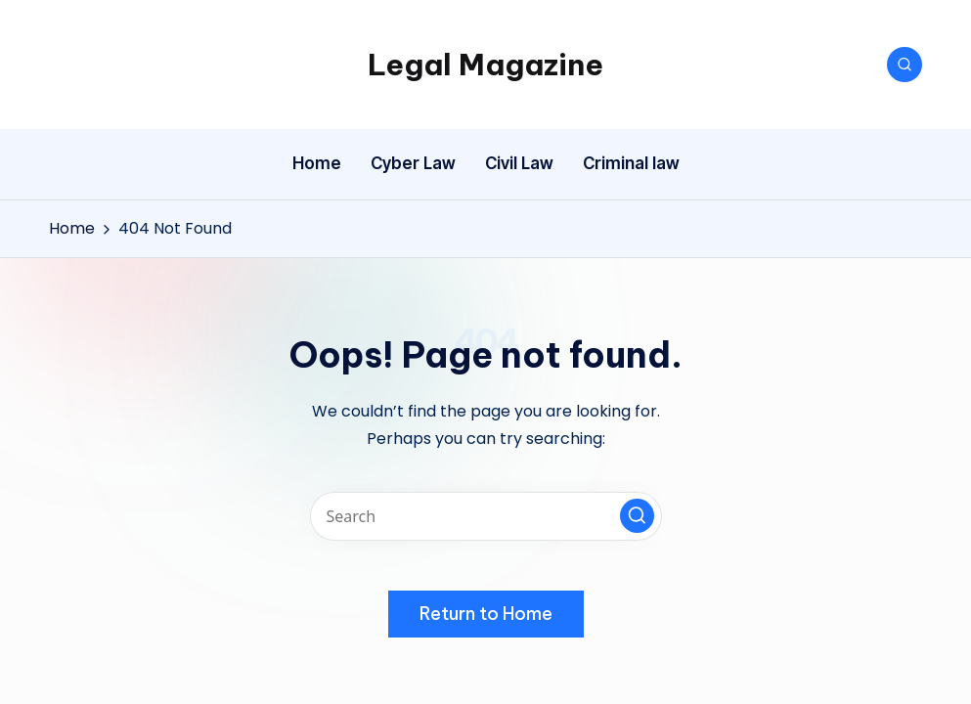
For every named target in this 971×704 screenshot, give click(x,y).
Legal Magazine (485, 64)
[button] (637, 516)
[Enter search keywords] (486, 516)
